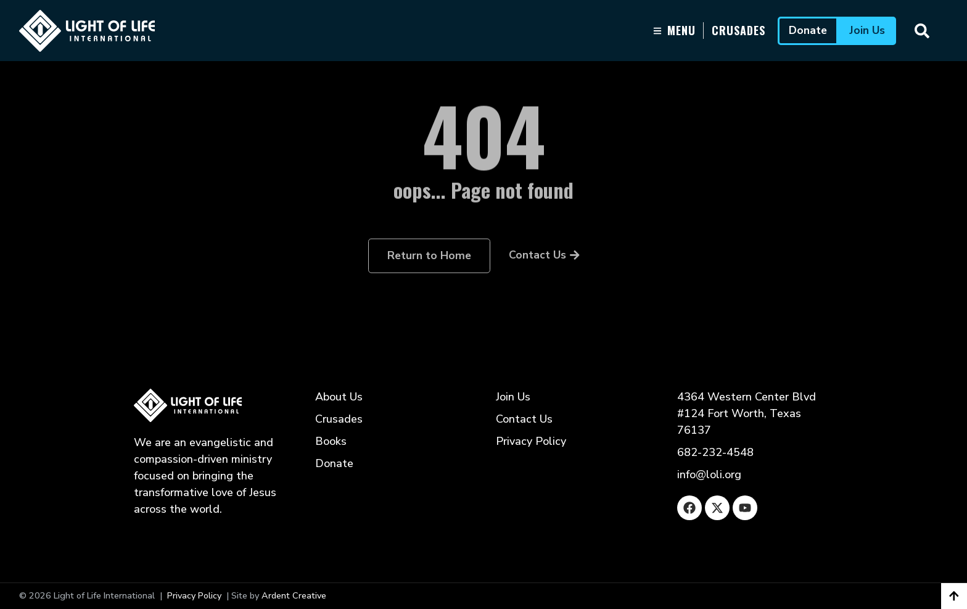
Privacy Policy (194, 595)
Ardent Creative (293, 595)
